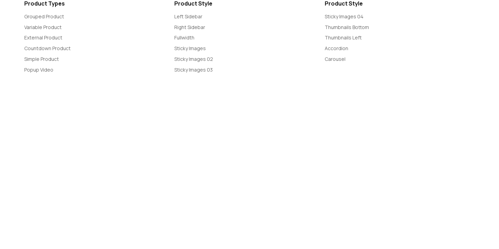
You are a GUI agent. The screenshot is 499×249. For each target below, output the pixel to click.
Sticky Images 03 (193, 69)
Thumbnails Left (343, 37)
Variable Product (43, 27)
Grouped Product (44, 16)
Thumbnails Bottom (347, 27)
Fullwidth (184, 37)
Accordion (336, 48)
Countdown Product (47, 48)
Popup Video (38, 69)
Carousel (335, 59)
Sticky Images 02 (193, 59)
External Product (43, 37)
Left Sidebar (188, 16)
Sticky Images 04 (344, 16)
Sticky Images (190, 48)
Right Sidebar (189, 27)
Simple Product (41, 59)
